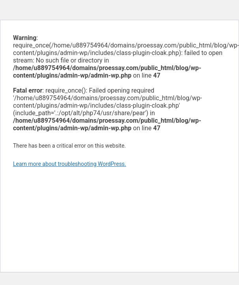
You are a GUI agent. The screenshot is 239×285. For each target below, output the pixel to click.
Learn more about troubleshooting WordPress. (69, 164)
